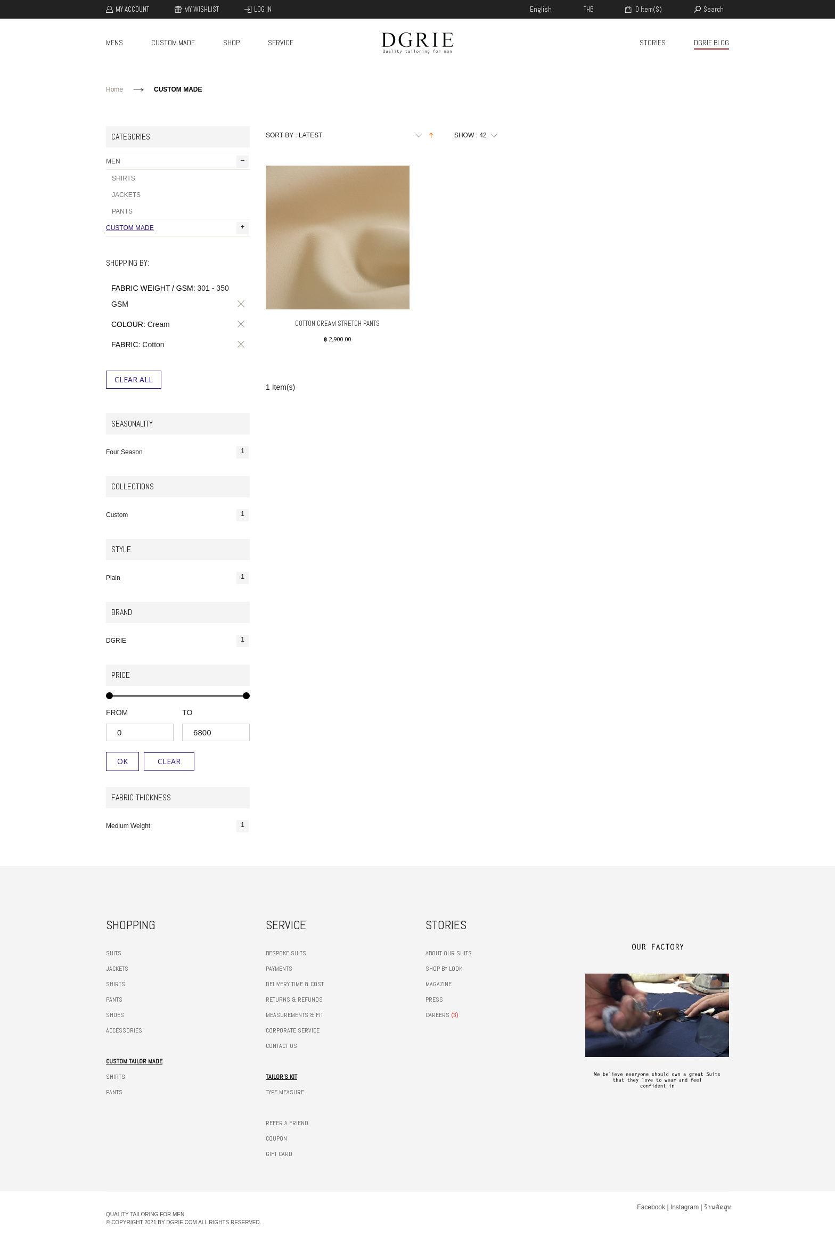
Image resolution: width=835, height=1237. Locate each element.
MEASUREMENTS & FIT (294, 1015)
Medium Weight (177, 826)
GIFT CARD (279, 1154)
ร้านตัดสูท (718, 1207)
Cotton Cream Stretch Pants (337, 323)
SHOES (115, 1015)
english (541, 9)
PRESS (434, 999)
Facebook (651, 1207)
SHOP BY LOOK (443, 968)
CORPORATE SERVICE (293, 1030)
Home (114, 89)
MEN (177, 161)
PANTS (122, 211)
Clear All (133, 379)
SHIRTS (123, 178)
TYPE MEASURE (285, 1092)
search (713, 9)
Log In (263, 9)
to (187, 712)
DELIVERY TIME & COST (295, 984)
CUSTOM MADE (173, 42)
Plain (177, 578)
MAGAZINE (438, 984)
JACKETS (126, 195)
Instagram (684, 1207)
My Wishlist (201, 9)
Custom (177, 515)
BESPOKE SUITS (286, 953)
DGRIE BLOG (711, 42)
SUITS (113, 953)
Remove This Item (239, 304)
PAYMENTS (279, 968)
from (117, 712)
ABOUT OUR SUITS (448, 953)
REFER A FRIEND (287, 1123)
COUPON (276, 1138)
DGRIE (177, 641)
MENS (114, 42)
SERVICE (280, 42)
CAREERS (437, 1015)
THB (588, 9)
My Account (132, 9)
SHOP (231, 42)
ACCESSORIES (124, 1030)
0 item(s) (648, 9)
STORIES (653, 42)
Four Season (177, 452)
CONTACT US (281, 1046)
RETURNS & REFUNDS (294, 999)
